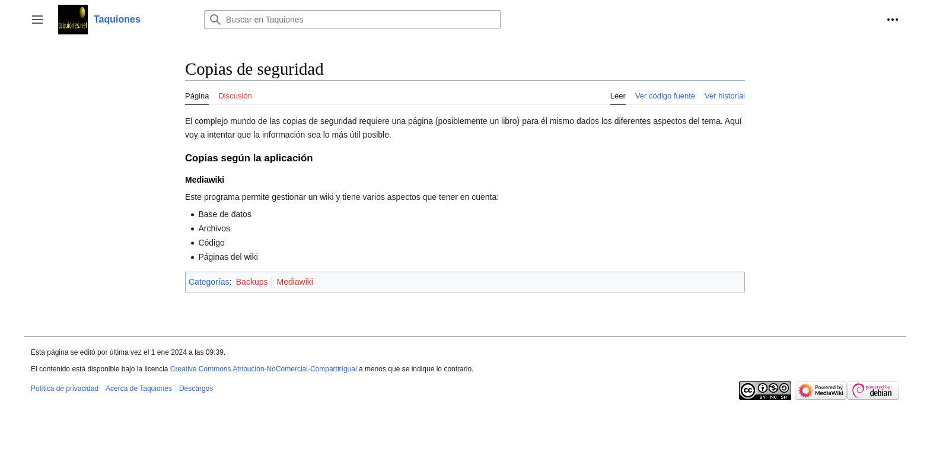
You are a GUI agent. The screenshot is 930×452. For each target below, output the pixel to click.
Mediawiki (294, 282)
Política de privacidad (64, 388)
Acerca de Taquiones (139, 388)
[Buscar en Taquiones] (352, 19)
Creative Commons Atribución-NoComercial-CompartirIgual (263, 369)
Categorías (209, 282)
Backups (252, 282)
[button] (37, 19)
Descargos (196, 388)
